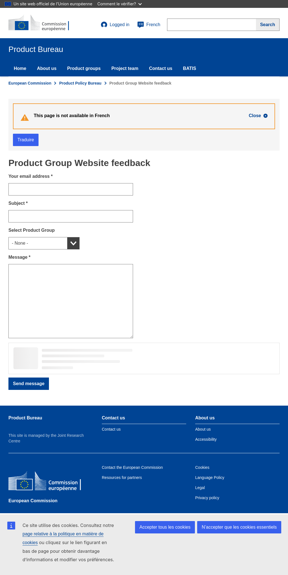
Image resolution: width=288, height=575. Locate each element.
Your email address (30, 176)
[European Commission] (49, 482)
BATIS (189, 68)
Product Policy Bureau (80, 83)
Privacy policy (207, 498)
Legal (200, 487)
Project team (124, 68)
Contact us (160, 68)
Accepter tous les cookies (165, 527)
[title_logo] (42, 23)
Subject (18, 203)
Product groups (84, 68)
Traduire (25, 139)
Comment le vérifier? (119, 3)
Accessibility (206, 439)
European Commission (29, 83)
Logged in (115, 24)
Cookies (202, 467)
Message (19, 257)
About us (46, 68)
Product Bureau (25, 417)
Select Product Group (31, 230)
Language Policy (209, 477)
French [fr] (148, 24)
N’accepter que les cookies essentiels (239, 527)
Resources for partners (122, 477)
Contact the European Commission (132, 467)
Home (20, 68)
